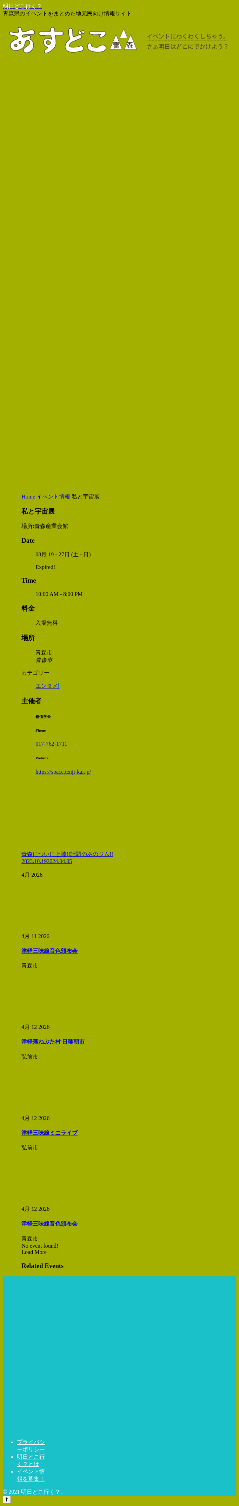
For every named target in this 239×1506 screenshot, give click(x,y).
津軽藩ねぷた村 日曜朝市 (53, 1042)
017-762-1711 (51, 744)
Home (28, 497)
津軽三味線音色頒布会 (49, 951)
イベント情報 (53, 497)
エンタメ (47, 686)
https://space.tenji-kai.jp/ (63, 772)
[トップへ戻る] (7, 1499)
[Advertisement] (119, 437)
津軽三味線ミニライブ (49, 1133)
